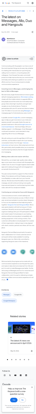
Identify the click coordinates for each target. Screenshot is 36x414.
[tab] (7, 360)
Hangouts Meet (24, 205)
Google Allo (16, 117)
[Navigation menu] (3, 3)
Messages (27, 111)
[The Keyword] (2, 11)
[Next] (33, 11)
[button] (32, 32)
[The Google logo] (6, 384)
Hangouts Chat (12, 205)
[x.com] (10, 375)
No (23, 405)
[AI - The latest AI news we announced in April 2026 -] (21, 338)
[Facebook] (20, 375)
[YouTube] (15, 375)
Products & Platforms (16, 11)
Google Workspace (9, 301)
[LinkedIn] (26, 375)
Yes (14, 405)
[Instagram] (4, 375)
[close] (32, 392)
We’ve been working (27, 97)
